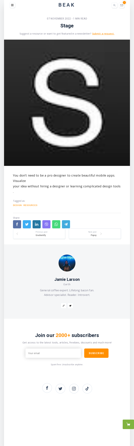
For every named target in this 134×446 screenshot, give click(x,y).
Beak (66, 5)
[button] (12, 5)
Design (17, 205)
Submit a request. (103, 33)
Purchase (128, 424)
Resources (30, 205)
